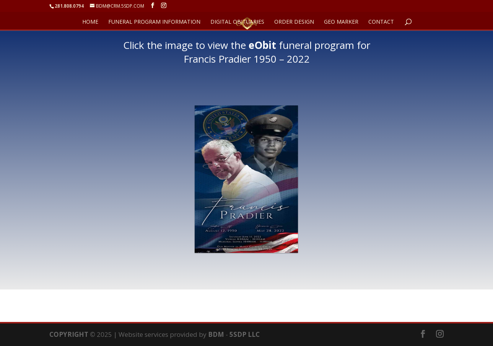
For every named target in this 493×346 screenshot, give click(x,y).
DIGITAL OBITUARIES (237, 22)
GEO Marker (341, 22)
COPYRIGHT (68, 334)
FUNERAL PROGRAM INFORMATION (154, 22)
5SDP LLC (244, 334)
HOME (90, 22)
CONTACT (381, 22)
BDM (216, 334)
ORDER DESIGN (294, 22)
